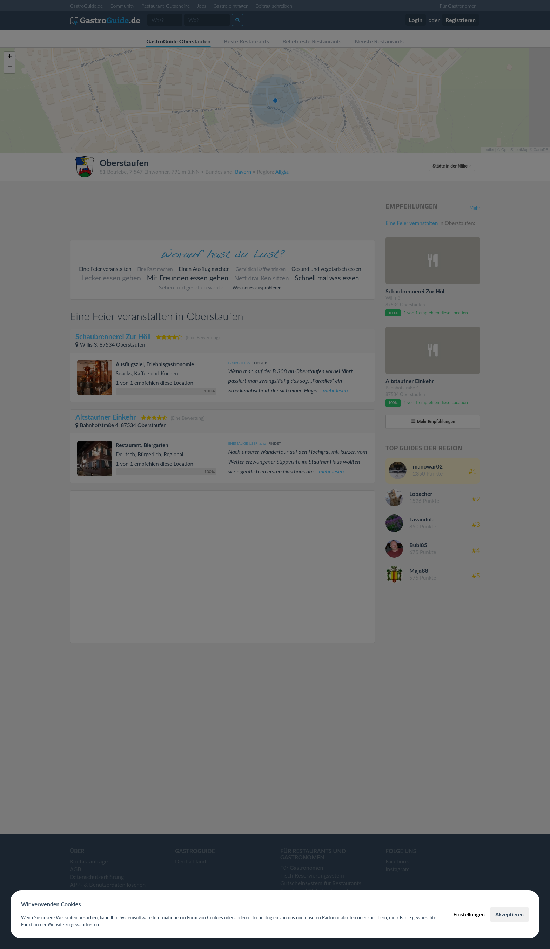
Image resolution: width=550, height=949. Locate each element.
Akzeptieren (509, 914)
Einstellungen (469, 914)
